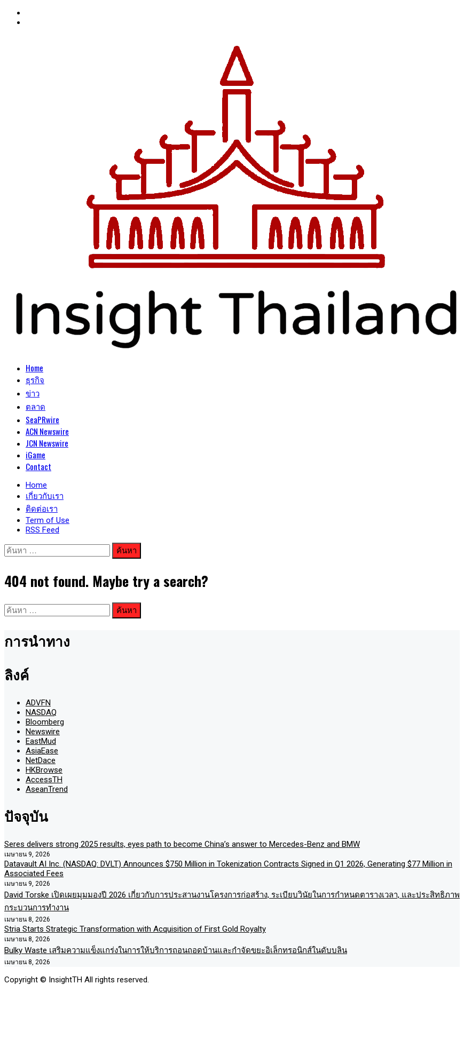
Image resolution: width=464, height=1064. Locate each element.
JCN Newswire (47, 443)
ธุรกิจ (35, 379)
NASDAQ (41, 712)
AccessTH (44, 779)
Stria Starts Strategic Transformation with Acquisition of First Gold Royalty (135, 929)
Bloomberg (45, 722)
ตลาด (35, 406)
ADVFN (38, 703)
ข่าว (33, 393)
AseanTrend (47, 789)
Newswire (43, 731)
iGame (35, 454)
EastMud (41, 741)
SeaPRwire (42, 419)
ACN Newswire (47, 431)
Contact (38, 466)
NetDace (41, 760)
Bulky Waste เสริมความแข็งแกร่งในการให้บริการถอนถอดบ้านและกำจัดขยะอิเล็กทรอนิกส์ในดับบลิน (175, 950)
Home (34, 368)
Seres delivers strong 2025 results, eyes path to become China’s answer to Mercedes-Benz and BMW (182, 844)
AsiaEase (42, 751)
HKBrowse (44, 770)
